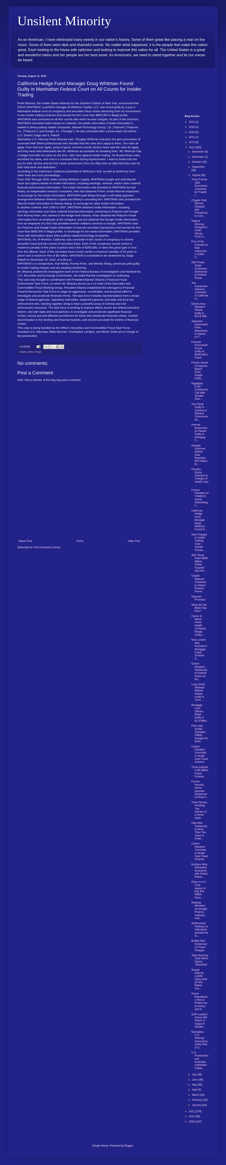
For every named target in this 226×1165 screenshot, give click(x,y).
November (198, 156)
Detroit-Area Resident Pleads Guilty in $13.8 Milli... (199, 310)
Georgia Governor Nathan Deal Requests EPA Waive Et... (199, 455)
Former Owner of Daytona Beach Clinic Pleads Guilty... (199, 370)
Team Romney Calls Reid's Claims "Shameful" (199, 960)
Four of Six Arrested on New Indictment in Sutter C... (199, 249)
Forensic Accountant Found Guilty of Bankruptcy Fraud (199, 350)
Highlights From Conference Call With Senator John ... (199, 391)
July (194, 1074)
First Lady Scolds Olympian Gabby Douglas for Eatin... (199, 733)
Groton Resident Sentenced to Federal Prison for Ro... (199, 671)
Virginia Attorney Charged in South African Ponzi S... (199, 228)
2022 (192, 121)
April (195, 1089)
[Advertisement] (79, 507)
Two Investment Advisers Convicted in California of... (199, 290)
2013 (192, 142)
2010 (192, 1116)
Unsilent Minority (64, 21)
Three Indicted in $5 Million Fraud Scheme (199, 772)
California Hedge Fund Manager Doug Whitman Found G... (199, 520)
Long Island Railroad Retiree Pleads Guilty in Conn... (198, 692)
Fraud (38, 351)
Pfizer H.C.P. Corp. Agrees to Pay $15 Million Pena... (198, 889)
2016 (192, 132)
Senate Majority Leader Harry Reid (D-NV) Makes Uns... (199, 979)
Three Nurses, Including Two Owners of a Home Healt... (199, 810)
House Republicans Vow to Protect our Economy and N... (199, 1001)
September (198, 166)
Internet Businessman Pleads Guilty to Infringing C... (199, 432)
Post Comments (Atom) (46, 547)
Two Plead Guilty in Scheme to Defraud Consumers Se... (199, 412)
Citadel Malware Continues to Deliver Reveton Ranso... (198, 583)
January (197, 1105)
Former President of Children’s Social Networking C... (199, 498)
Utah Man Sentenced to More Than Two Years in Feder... (199, 830)
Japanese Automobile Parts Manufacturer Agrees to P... (199, 329)
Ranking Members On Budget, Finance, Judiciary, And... (199, 910)
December (198, 151)
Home (79, 541)
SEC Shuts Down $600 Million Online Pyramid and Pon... (199, 563)
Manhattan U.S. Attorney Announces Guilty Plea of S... (199, 1039)
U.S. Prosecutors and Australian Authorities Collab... (199, 1060)
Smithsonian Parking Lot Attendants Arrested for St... (199, 929)
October (197, 161)
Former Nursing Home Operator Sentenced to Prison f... (199, 789)
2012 (192, 147)
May (195, 1084)
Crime (30, 351)
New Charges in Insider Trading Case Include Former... (199, 542)
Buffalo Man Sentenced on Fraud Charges (199, 945)
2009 (192, 1121)
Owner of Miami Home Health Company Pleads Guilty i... (198, 625)
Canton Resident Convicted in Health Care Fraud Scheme (199, 754)
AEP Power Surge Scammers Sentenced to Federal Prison (199, 270)
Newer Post (25, 541)
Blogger (128, 1145)
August (196, 175)
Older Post (134, 541)
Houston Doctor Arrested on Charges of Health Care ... (199, 477)
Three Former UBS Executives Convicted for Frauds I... (199, 187)
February (197, 1099)
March (196, 1094)
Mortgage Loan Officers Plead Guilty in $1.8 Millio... (199, 713)
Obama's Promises (198, 598)
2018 (192, 126)
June (195, 1079)
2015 (192, 137)
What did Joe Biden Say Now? (198, 608)
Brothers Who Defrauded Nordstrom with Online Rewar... (199, 871)
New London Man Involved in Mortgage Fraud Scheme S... (199, 649)
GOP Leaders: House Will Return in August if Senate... (199, 1020)
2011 (192, 1111)
